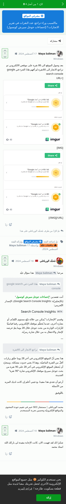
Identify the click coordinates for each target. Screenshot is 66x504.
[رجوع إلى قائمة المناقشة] (62, 4)
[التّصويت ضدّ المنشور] (5, 56)
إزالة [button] (48, 497)
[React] (12, 225)
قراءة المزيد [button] (25, 488)
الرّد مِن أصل (33, 4)
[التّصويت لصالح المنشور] (5, 50)
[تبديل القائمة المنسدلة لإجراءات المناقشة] (3, 4)
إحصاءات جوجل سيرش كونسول (32, 296)
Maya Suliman (44, 273)
